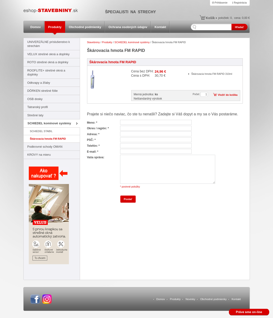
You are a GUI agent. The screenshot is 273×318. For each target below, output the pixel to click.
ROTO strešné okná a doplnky (47, 62)
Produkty (55, 27)
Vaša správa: (95, 157)
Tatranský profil (37, 107)
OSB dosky (35, 99)
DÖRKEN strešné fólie (42, 90)
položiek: (225, 18)
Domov (35, 27)
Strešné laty (35, 115)
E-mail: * (92, 151)
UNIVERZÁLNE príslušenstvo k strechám (48, 44)
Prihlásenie (221, 2)
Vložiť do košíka (227, 94)
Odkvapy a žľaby (38, 82)
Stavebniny (93, 42)
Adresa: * (93, 134)
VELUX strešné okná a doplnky (48, 54)
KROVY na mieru (39, 154)
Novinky (190, 299)
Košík (210, 18)
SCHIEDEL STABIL (41, 131)
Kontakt (160, 27)
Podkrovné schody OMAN (45, 146)
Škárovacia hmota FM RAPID (48, 138)
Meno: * (92, 122)
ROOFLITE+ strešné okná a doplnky (46, 72)
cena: (242, 18)
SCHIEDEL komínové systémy (49, 123)
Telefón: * (93, 145)
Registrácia (240, 2)
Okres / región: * (98, 128)
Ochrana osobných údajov (128, 27)
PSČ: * (91, 140)
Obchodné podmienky (85, 27)
